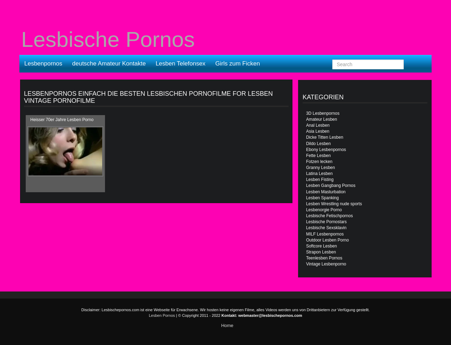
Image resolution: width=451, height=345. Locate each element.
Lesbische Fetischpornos (329, 215)
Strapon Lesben (321, 252)
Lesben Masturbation (326, 191)
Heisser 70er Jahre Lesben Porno (61, 119)
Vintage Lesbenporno (326, 264)
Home (227, 325)
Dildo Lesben (318, 143)
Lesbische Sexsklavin (326, 227)
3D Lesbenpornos (323, 113)
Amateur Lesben (321, 119)
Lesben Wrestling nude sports (334, 203)
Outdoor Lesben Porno (327, 240)
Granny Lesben (320, 167)
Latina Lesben (319, 173)
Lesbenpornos (43, 63)
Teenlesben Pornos (324, 258)
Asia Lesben (317, 131)
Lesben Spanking (322, 197)
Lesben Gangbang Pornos (331, 185)
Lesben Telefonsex (180, 63)
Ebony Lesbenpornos (326, 149)
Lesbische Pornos (108, 39)
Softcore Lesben (321, 246)
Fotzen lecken (319, 161)
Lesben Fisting (320, 179)
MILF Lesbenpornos (325, 234)
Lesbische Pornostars (326, 221)
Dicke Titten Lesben (324, 137)
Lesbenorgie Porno (324, 209)
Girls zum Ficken (237, 63)
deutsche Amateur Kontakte (109, 63)
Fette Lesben (318, 155)
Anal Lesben (318, 125)
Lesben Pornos (162, 315)
